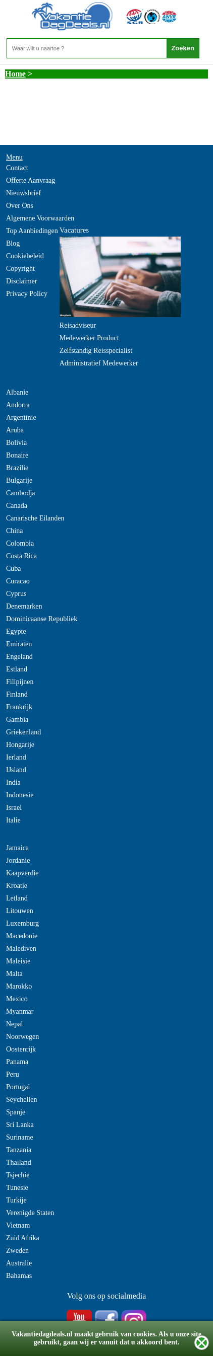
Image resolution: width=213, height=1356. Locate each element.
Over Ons (19, 205)
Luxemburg (22, 923)
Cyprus (16, 593)
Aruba (15, 430)
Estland (16, 669)
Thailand (18, 1162)
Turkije (16, 1200)
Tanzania (18, 1150)
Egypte (16, 631)
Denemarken (24, 606)
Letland (17, 898)
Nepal (14, 1024)
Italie (13, 820)
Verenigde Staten (30, 1213)
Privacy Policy (26, 293)
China (14, 531)
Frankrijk (19, 707)
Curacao (18, 581)
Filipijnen (19, 682)
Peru (12, 1074)
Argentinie (21, 417)
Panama (17, 1062)
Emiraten (19, 644)
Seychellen (21, 1099)
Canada (16, 505)
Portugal (18, 1087)
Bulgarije (19, 480)
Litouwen (19, 911)
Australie (19, 1263)
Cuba (13, 568)
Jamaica (17, 848)
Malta (14, 973)
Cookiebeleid (25, 256)
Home (15, 73)
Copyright (20, 268)
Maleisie (18, 961)
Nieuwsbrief (23, 193)
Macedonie (21, 936)
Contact (17, 168)
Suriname (19, 1137)
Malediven (21, 948)
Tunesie (17, 1187)
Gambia (17, 719)
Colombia (20, 543)
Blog (13, 243)
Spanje (15, 1112)
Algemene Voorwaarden (40, 218)
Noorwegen (22, 1036)
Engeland (19, 656)
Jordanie (18, 860)
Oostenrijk (21, 1049)
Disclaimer (21, 281)
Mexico (17, 999)
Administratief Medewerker (99, 363)
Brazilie (17, 468)
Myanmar (19, 1011)
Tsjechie (17, 1175)
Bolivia (16, 442)
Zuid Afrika (22, 1238)
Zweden (17, 1250)
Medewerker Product (89, 338)
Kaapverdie (22, 873)
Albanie (17, 392)
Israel (14, 807)
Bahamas (19, 1275)
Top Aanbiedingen (32, 231)
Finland (17, 694)
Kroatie (16, 885)
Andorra (18, 405)
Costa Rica (21, 556)
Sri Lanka (20, 1124)
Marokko (19, 986)
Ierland (16, 757)
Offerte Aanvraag (30, 180)
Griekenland (23, 732)
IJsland (16, 770)
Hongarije (20, 744)
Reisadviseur (78, 325)
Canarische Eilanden (35, 518)
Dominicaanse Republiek (41, 619)
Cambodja (20, 493)
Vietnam (18, 1225)
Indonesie (19, 795)
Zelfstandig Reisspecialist (96, 350)
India (13, 782)
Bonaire (17, 455)
